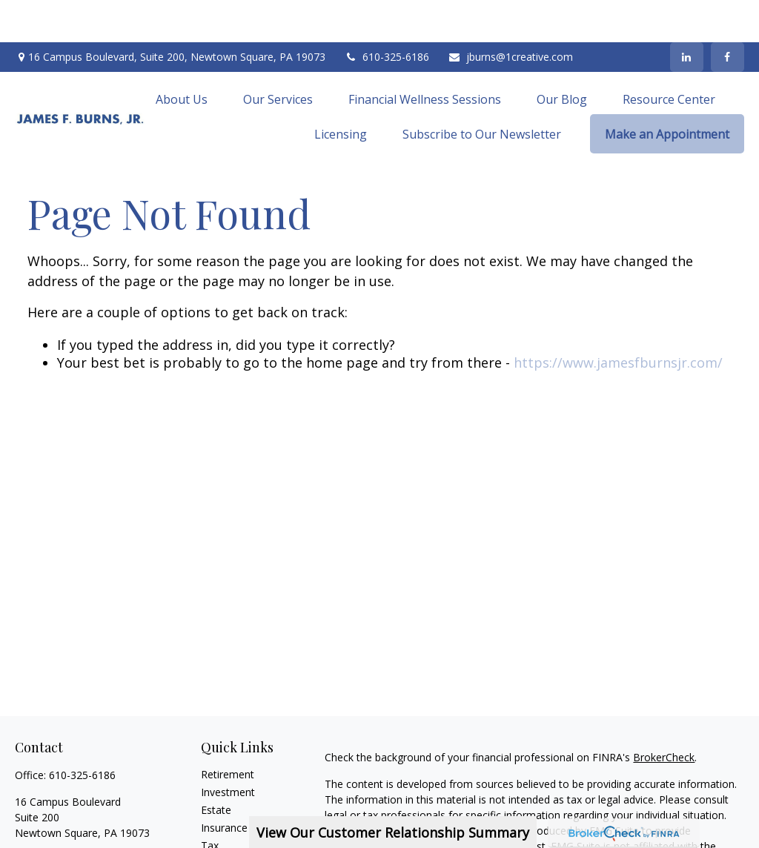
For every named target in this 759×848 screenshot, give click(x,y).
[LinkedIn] (686, 15)
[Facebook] (727, 15)
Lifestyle (221, 839)
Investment (228, 750)
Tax (210, 803)
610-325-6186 (386, 15)
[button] (181, 56)
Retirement (227, 732)
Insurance (224, 785)
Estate (216, 768)
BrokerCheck (664, 715)
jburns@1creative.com (510, 15)
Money (217, 821)
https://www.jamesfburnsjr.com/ (618, 320)
